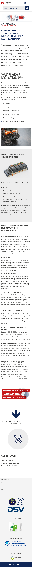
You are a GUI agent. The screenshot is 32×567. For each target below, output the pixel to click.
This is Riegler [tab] (5, 479)
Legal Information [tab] (6, 486)
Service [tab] (3, 482)
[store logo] (6, 3)
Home (2, 23)
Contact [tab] (3, 489)
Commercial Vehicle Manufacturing (9, 24)
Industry (7, 23)
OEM (12, 23)
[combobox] (16, 8)
